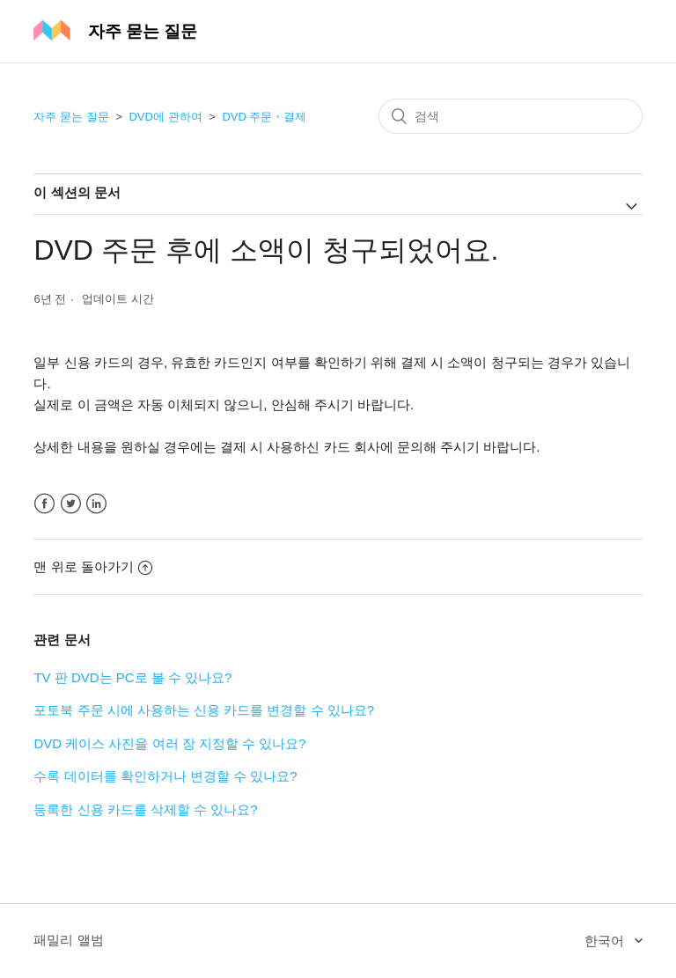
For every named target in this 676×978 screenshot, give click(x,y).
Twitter (71, 504)
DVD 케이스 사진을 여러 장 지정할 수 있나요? (169, 743)
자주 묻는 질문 (70, 116)
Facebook (44, 504)
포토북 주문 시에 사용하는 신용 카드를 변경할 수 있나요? (203, 709)
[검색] (510, 116)
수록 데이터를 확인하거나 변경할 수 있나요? (165, 775)
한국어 (606, 940)
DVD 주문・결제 (264, 116)
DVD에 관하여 (165, 116)
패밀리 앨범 (68, 939)
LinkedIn (96, 504)
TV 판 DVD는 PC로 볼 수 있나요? (132, 677)
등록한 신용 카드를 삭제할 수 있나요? (145, 809)
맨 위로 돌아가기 (92, 566)
